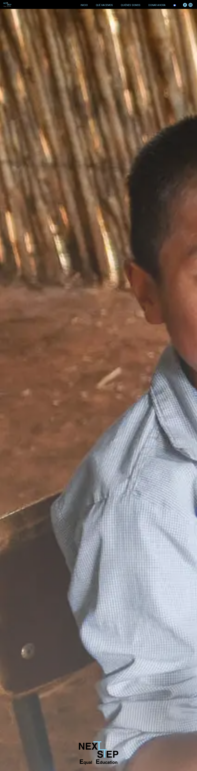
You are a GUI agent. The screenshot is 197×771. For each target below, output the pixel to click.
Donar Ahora (156, 5)
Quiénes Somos (130, 5)
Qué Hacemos (104, 5)
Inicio (84, 5)
